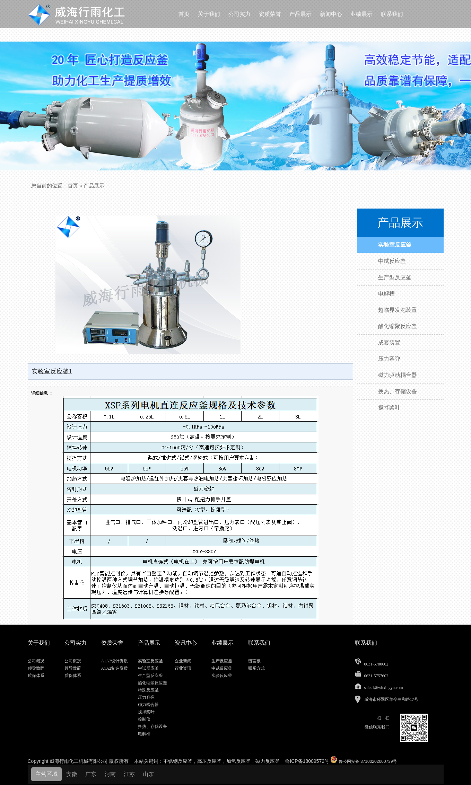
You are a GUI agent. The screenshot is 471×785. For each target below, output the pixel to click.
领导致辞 (36, 668)
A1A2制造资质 (114, 668)
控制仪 (144, 719)
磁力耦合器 (148, 704)
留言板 (254, 661)
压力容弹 (146, 697)
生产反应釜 (221, 661)
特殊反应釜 (148, 690)
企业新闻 (183, 661)
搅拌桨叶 (146, 711)
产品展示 (94, 185)
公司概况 (36, 661)
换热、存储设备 (152, 726)
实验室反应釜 (150, 661)
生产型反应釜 (150, 675)
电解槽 (144, 733)
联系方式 (256, 668)
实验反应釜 (221, 675)
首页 (73, 185)
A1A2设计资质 (114, 661)
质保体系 (36, 675)
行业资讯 (183, 668)
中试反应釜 (148, 668)
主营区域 (46, 774)
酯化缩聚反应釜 (152, 682)
